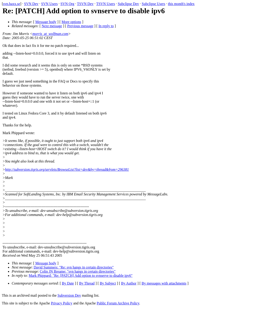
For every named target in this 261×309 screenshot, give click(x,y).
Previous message (80, 26)
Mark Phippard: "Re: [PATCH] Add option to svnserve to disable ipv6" (81, 275)
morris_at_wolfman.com (50, 34)
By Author (128, 283)
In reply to (106, 26)
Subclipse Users (153, 4)
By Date (68, 283)
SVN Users (49, 4)
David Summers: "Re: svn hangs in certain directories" (74, 267)
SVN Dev (31, 4)
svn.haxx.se (11, 4)
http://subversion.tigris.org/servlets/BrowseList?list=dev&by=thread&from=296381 (67, 169)
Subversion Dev (69, 295)
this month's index (181, 4)
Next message (52, 26)
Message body (45, 22)
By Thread (87, 283)
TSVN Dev (85, 4)
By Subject (108, 283)
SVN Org (67, 4)
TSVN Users (105, 4)
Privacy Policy (61, 303)
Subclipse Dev (128, 4)
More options (71, 22)
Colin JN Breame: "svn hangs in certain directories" (78, 271)
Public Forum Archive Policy (118, 303)
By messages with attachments (164, 283)
